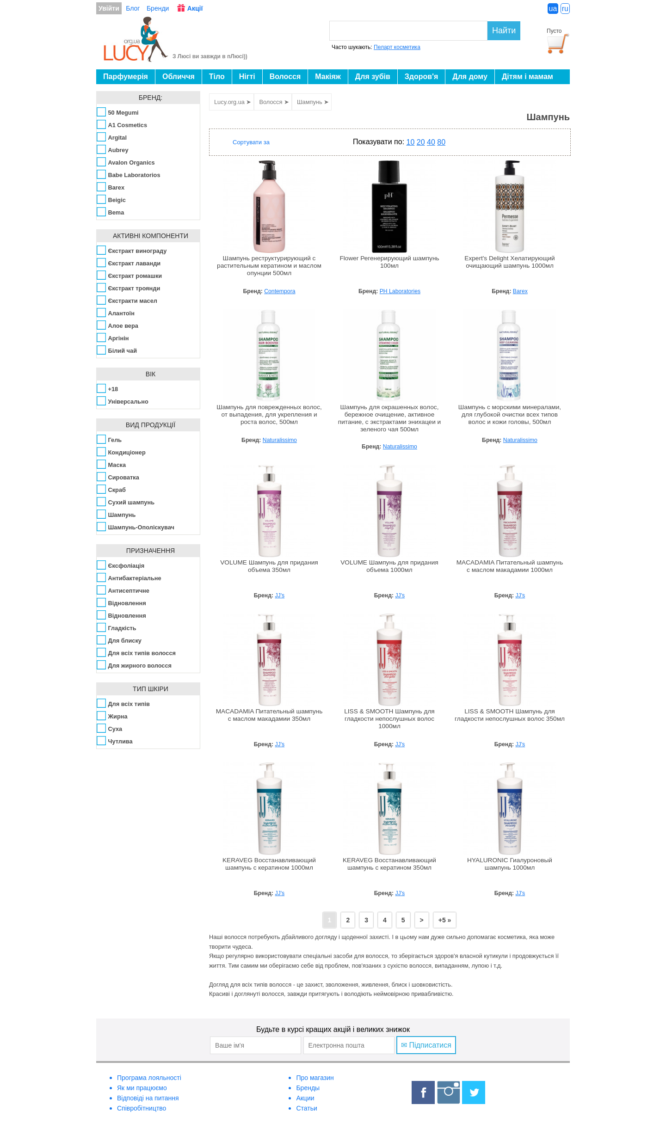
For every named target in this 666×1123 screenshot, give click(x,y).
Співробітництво (141, 1108)
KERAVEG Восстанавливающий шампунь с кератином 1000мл (269, 864)
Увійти (109, 8)
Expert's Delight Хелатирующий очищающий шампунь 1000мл (509, 262)
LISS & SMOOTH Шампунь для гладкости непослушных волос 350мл (510, 715)
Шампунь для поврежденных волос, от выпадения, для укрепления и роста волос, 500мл (269, 414)
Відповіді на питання (148, 1098)
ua (553, 8)
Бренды (308, 1088)
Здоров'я (421, 76)
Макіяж (328, 76)
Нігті (247, 76)
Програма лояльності (149, 1077)
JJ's (280, 595)
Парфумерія (125, 76)
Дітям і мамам (527, 76)
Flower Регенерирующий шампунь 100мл (389, 262)
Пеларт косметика (397, 47)
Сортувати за (251, 142)
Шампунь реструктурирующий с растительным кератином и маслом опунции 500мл (269, 265)
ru (565, 8)
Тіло (217, 76)
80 (441, 142)
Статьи (306, 1108)
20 (421, 142)
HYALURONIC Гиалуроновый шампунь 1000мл (509, 864)
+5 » (444, 920)
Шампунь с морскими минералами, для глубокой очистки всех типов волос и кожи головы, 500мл (509, 414)
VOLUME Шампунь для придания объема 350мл (269, 566)
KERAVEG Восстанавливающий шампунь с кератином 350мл (389, 864)
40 (431, 142)
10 (411, 142)
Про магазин (314, 1077)
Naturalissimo (280, 440)
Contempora (279, 291)
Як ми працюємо (142, 1088)
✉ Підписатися (426, 1045)
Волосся (285, 76)
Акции (305, 1098)
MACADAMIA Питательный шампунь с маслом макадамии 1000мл (509, 566)
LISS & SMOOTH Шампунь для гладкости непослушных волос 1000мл (389, 719)
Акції (195, 8)
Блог (133, 8)
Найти (504, 30)
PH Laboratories (400, 291)
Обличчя (178, 76)
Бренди (158, 8)
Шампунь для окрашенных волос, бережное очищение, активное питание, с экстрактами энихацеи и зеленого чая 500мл (389, 418)
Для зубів (372, 76)
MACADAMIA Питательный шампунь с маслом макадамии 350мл (269, 715)
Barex (520, 291)
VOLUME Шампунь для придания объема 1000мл (389, 566)
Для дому (469, 76)
